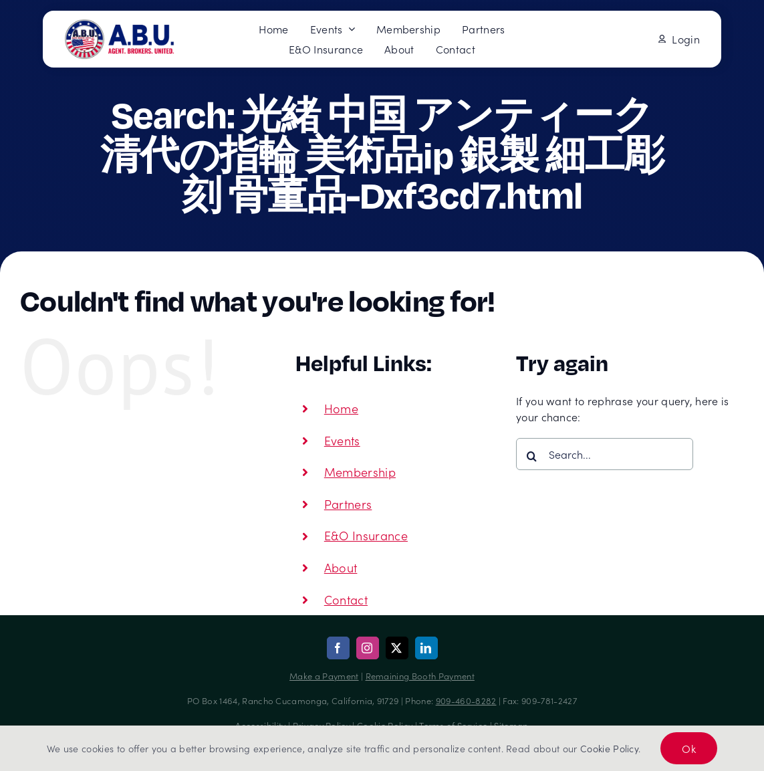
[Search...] (604, 454)
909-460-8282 (466, 700)
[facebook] (338, 648)
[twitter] (397, 648)
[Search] (532, 456)
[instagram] (367, 648)
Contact (346, 599)
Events (342, 440)
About (341, 567)
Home (341, 408)
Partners (348, 503)
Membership (360, 471)
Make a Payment (323, 675)
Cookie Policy (609, 748)
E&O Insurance (366, 535)
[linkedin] (426, 648)
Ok (689, 748)
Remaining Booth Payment (420, 675)
